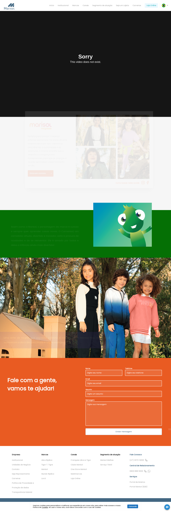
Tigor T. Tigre (47, 464)
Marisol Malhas (107, 460)
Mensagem (90, 400)
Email (88, 379)
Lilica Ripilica (46, 460)
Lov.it (43, 478)
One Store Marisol (79, 469)
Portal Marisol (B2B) (138, 486)
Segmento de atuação (102, 5)
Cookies (45, 507)
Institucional (63, 5)
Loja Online (151, 5)
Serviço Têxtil (106, 464)
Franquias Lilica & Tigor (81, 460)
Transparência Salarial (22, 492)
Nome (88, 368)
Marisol (44, 469)
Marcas (75, 5)
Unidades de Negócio (21, 464)
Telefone (128, 368)
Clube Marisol (77, 464)
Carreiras (137, 5)
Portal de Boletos (137, 482)
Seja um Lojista (122, 5)
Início (51, 5)
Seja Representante (21, 474)
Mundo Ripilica (47, 474)
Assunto (89, 389)
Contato (15, 469)
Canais (86, 5)
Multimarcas (76, 474)
